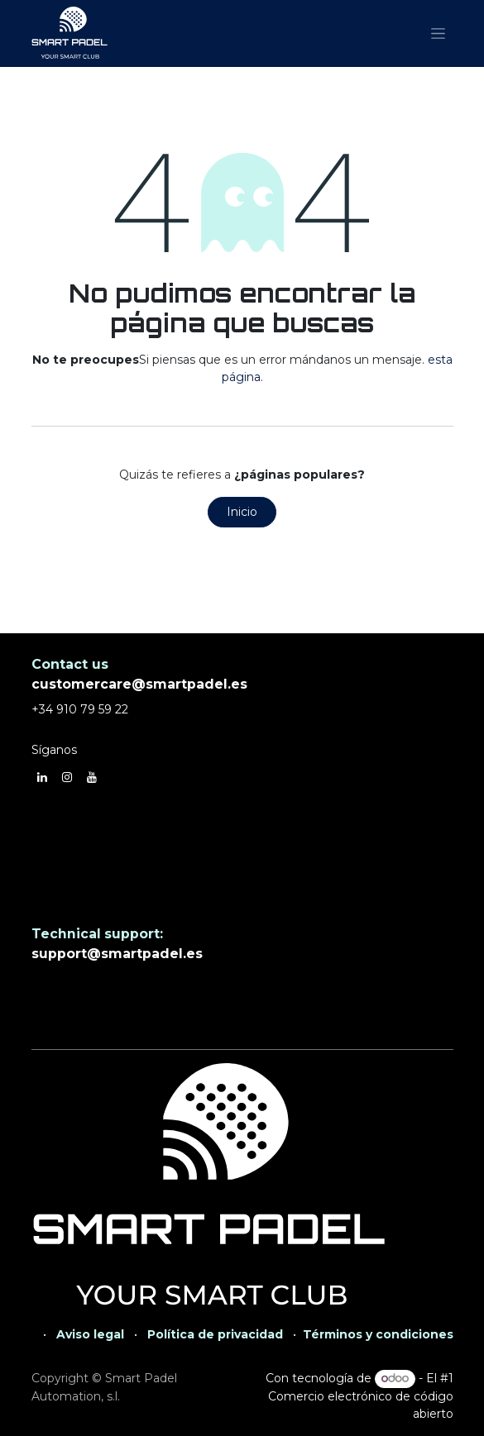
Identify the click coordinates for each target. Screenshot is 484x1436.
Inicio (242, 511)
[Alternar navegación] (438, 34)
